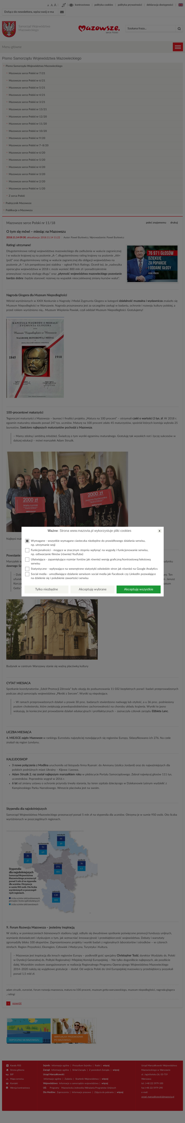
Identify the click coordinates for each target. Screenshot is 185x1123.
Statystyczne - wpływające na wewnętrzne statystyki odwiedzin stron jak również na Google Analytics (91, 569)
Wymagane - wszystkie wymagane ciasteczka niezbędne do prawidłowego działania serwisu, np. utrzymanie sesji (85, 542)
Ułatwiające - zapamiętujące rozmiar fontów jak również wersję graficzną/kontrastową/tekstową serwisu (88, 561)
